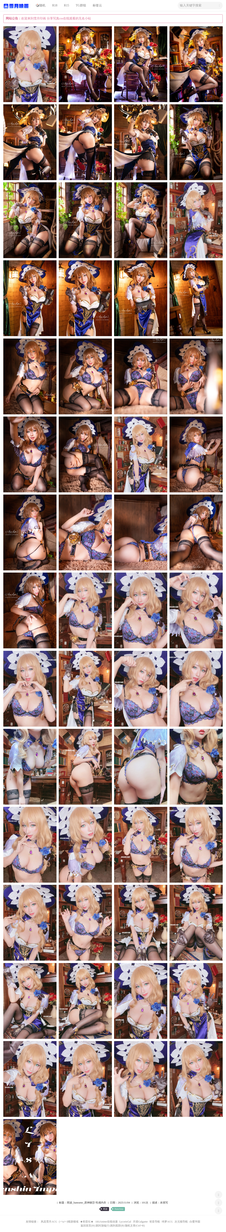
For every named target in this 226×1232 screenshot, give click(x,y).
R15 (66, 5)
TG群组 (81, 5)
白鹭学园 (195, 1221)
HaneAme (119, 1209)
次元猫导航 (181, 1221)
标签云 (97, 5)
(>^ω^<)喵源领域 (69, 1221)
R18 (54, 5)
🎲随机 (40, 5)
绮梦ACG (167, 1221)
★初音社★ (86, 1221)
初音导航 (154, 1221)
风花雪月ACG (49, 1221)
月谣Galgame (140, 1221)
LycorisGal (125, 1221)
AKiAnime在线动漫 (106, 1221)
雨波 (105, 1209)
